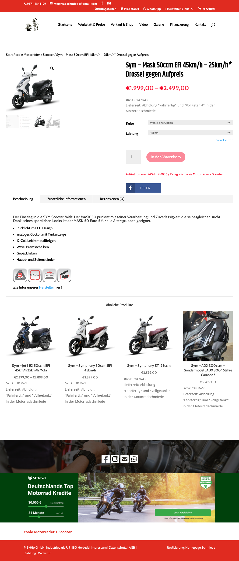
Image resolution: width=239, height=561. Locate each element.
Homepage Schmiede (200, 547)
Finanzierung (179, 25)
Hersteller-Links (177, 9)
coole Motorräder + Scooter (34, 55)
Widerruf (44, 553)
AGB (132, 547)
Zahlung (30, 553)
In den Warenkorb (166, 157)
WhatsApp (152, 9)
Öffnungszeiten (104, 9)
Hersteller (46, 287)
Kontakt (200, 25)
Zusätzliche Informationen (66, 199)
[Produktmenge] (133, 157)
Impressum (99, 547)
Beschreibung (23, 199)
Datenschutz (118, 547)
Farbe (130, 123)
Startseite (65, 25)
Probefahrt (130, 9)
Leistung (132, 133)
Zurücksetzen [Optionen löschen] (224, 140)
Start (9, 55)
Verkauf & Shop (122, 25)
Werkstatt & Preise (91, 25)
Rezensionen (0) (112, 199)
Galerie (159, 25)
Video (143, 25)
